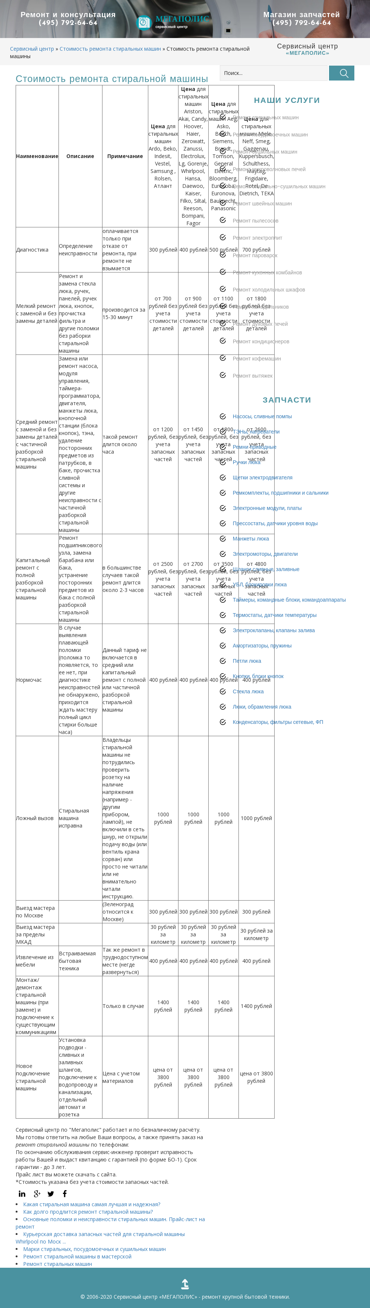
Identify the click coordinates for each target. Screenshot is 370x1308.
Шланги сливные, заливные (266, 584)
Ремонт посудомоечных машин (270, 149)
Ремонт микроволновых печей (269, 184)
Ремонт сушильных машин (265, 166)
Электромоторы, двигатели (265, 569)
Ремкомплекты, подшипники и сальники (281, 507)
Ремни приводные (254, 462)
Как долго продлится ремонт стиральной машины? (88, 1211)
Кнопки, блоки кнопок (258, 691)
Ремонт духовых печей (260, 339)
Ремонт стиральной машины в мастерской (77, 1256)
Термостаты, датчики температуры (275, 630)
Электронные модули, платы (267, 523)
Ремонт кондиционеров (261, 356)
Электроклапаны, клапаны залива (274, 645)
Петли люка (247, 676)
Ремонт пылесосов (256, 235)
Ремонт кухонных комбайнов (267, 287)
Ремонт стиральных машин (57, 1263)
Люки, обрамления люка (262, 721)
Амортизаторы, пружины (262, 660)
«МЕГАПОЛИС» (178, 1296)
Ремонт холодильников (261, 321)
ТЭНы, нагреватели (256, 446)
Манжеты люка (251, 553)
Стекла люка (248, 706)
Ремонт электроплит (257, 252)
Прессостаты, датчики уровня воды (275, 538)
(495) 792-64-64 (68, 23)
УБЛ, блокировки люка (260, 599)
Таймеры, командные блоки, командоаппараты (289, 614)
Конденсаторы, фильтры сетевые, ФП (278, 737)
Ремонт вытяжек (253, 390)
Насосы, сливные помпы (262, 431)
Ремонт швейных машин (262, 218)
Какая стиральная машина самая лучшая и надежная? (91, 1204)
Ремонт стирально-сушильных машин (279, 201)
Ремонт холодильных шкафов (269, 304)
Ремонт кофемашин (257, 373)
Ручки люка (246, 477)
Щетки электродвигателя (262, 492)
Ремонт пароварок (255, 270)
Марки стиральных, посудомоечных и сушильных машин (94, 1248)
